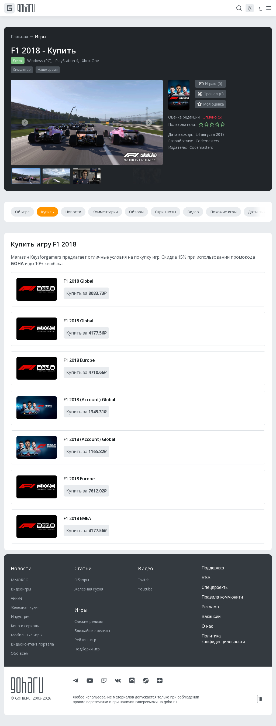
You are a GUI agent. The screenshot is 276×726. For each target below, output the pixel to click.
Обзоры (81, 579)
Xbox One (90, 60)
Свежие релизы (88, 621)
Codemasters (207, 140)
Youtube (145, 589)
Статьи (83, 568)
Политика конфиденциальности (223, 639)
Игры (40, 37)
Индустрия (20, 616)
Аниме (16, 598)
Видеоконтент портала (32, 644)
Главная (19, 37)
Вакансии (211, 616)
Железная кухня (25, 607)
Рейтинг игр (85, 639)
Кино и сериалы (25, 625)
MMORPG (19, 579)
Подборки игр (87, 648)
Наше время (48, 69)
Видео (145, 568)
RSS (206, 577)
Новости (21, 568)
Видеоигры (21, 589)
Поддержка (213, 568)
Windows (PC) (39, 60)
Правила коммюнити (222, 597)
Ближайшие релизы (92, 630)
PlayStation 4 (66, 60)
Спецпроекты (215, 587)
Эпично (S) (212, 117)
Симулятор (22, 69)
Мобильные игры (26, 634)
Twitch (144, 579)
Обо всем (20, 653)
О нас (207, 626)
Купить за (86, 293)
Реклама (210, 607)
